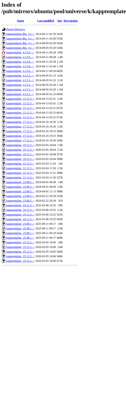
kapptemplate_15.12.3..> (20, 98)
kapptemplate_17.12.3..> (20, 121)
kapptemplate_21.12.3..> (20, 163)
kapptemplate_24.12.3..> (20, 205)
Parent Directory (15, 29)
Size (59, 20)
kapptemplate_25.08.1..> (20, 223)
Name (20, 20)
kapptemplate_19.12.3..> (20, 145)
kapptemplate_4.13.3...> (20, 94)
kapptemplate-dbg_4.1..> (20, 33)
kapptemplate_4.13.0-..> (20, 52)
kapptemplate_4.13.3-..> (20, 75)
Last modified (45, 20)
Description (71, 20)
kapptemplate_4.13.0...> (20, 71)
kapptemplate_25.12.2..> (20, 242)
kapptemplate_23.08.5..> (20, 182)
